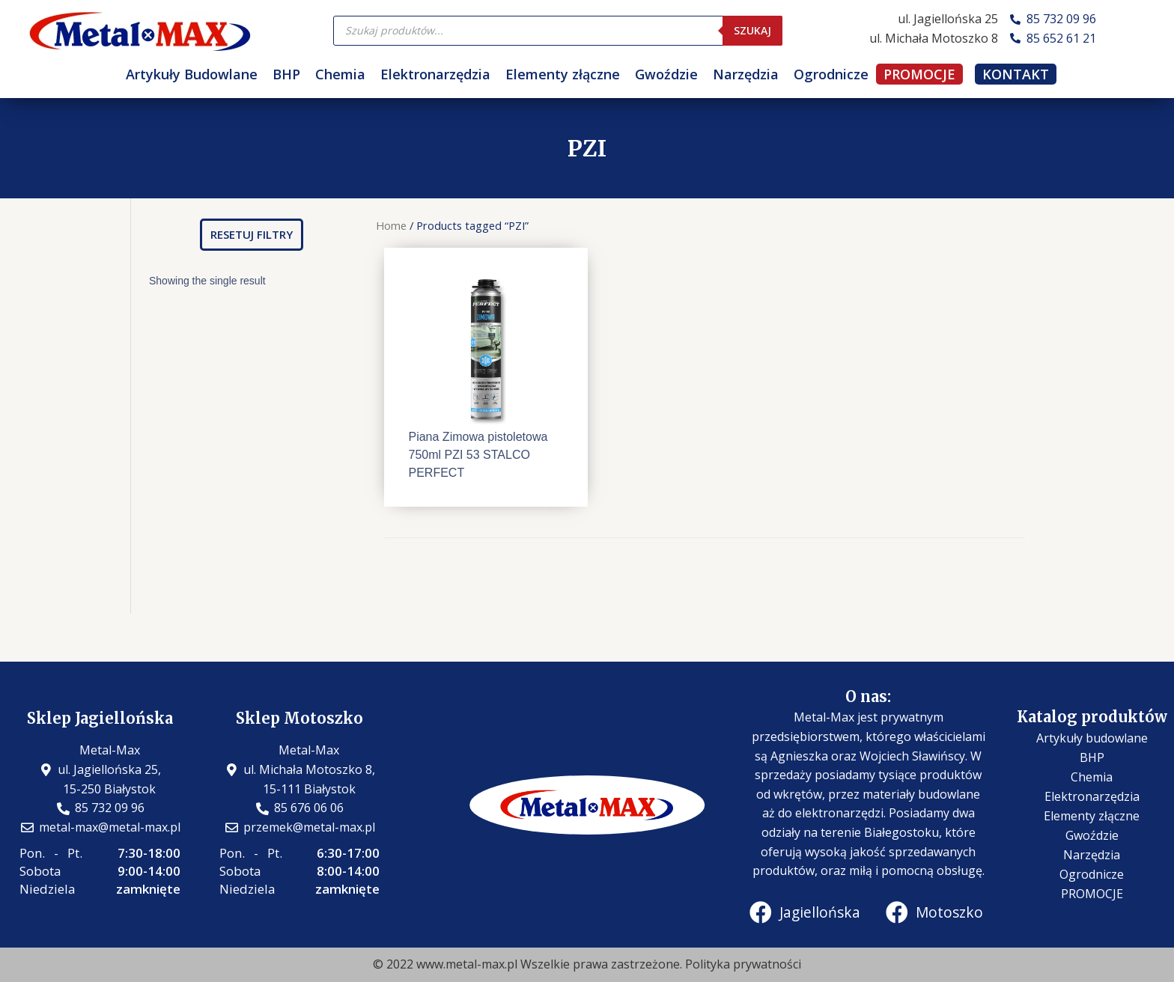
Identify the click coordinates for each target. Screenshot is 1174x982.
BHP (286, 74)
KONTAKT (1015, 74)
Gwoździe (666, 74)
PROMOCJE (919, 74)
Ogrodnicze (831, 74)
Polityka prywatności (743, 964)
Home (391, 225)
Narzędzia (746, 74)
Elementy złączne (562, 74)
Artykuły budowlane (1092, 738)
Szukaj (752, 30)
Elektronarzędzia (435, 74)
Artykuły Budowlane (192, 74)
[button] (251, 235)
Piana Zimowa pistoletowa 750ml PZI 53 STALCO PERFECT (477, 454)
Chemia (340, 74)
